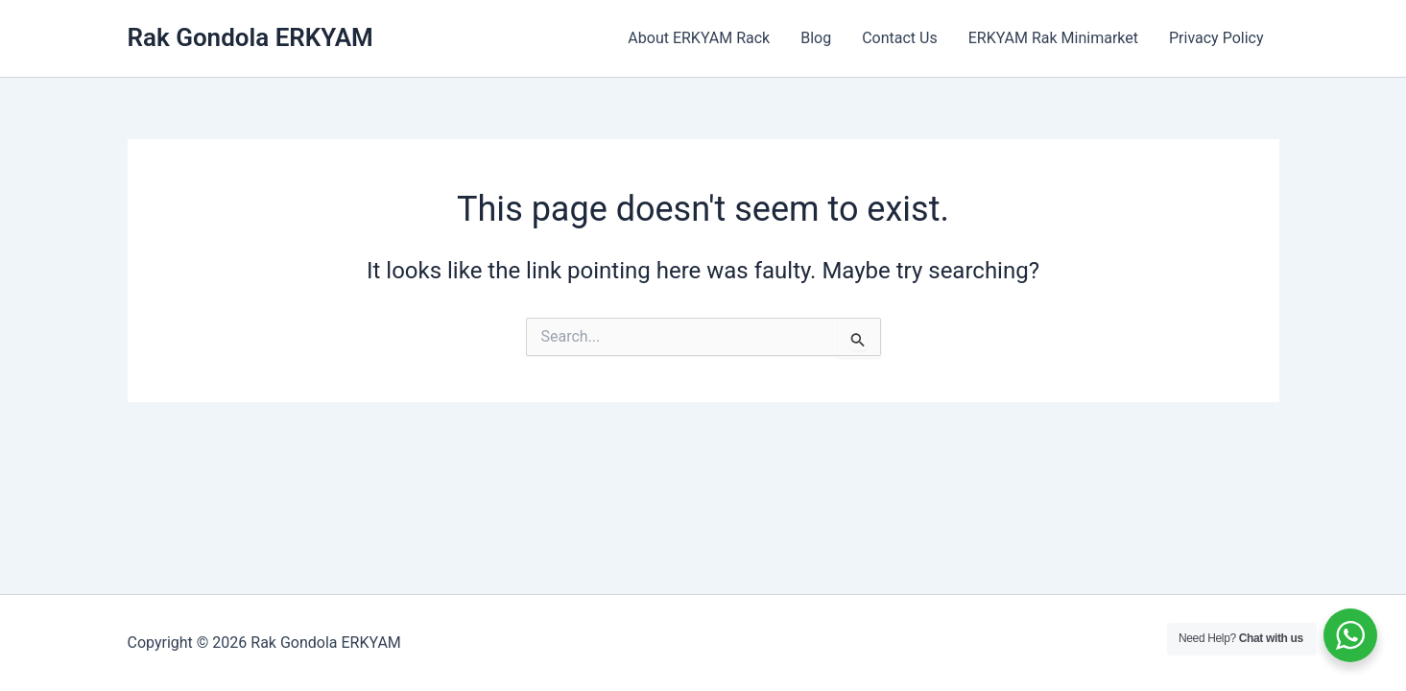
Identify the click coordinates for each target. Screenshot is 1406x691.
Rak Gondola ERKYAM (250, 37)
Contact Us (900, 38)
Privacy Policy (1216, 38)
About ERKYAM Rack (699, 38)
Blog (815, 38)
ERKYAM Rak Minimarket (1053, 38)
